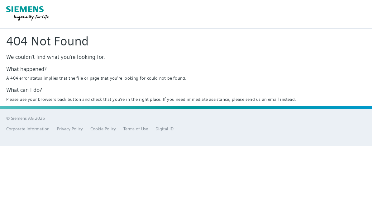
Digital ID (164, 128)
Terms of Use (135, 128)
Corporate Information (28, 128)
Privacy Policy (70, 128)
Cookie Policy (103, 128)
